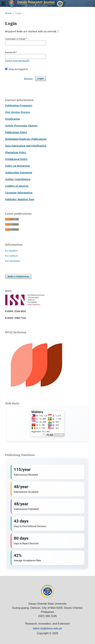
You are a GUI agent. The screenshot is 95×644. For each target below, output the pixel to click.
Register (28, 78)
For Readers (11, 250)
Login (40, 78)
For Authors (11, 255)
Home (8, 13)
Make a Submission (18, 276)
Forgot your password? (17, 60)
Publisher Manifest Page (19, 199)
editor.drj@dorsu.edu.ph (47, 628)
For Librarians (12, 260)
